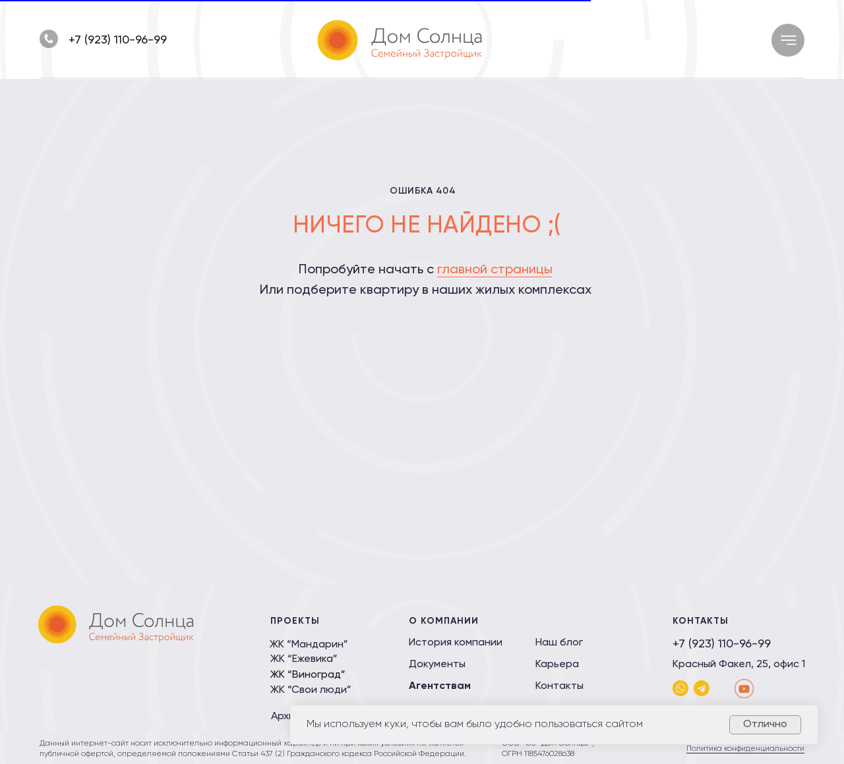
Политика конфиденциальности (745, 749)
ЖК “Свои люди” (310, 690)
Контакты (559, 686)
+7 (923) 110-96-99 (118, 40)
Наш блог (559, 643)
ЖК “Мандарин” (309, 645)
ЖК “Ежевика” (304, 659)
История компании (455, 643)
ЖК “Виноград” (308, 675)
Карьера (557, 664)
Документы (437, 664)
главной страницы (495, 270)
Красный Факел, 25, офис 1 (739, 664)
